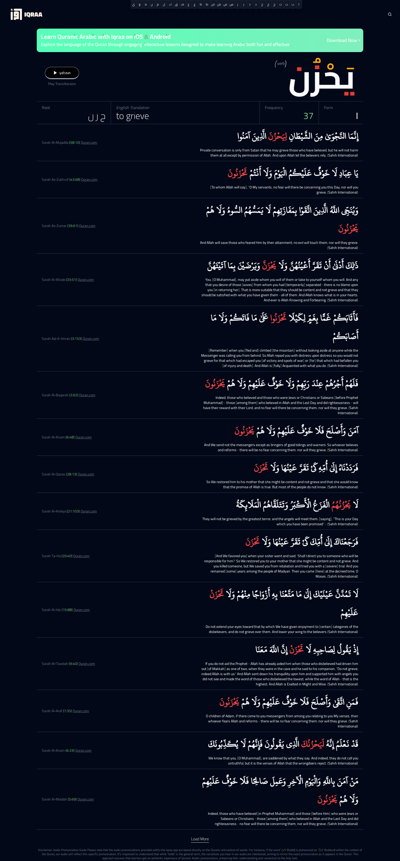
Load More (200, 839)
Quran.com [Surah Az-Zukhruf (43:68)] (89, 179)
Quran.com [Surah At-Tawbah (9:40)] (87, 663)
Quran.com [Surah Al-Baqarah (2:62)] (87, 395)
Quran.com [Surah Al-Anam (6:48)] (83, 437)
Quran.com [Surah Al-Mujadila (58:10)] (89, 142)
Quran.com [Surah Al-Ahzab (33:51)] (86, 279)
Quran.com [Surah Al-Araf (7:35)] (81, 711)
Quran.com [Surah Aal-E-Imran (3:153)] (91, 338)
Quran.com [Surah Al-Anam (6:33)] (83, 750)
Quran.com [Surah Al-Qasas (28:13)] (86, 474)
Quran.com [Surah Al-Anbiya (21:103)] (89, 511)
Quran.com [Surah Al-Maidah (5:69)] (86, 799)
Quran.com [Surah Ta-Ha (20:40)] (81, 556)
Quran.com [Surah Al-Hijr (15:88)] (81, 609)
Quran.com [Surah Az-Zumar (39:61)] (87, 225)
